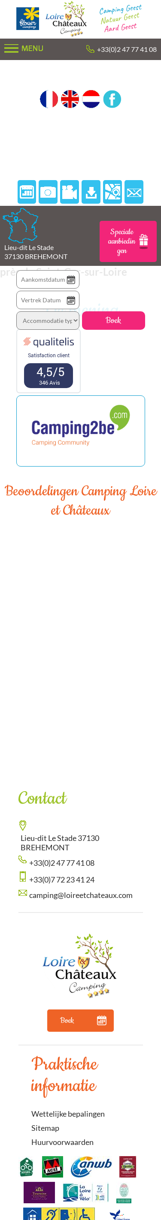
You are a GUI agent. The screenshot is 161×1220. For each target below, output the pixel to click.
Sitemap (45, 1128)
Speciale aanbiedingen (128, 241)
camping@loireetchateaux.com (81, 895)
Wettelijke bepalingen (68, 1113)
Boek (113, 320)
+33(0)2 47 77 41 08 (127, 49)
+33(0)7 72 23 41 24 (61, 879)
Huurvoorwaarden (62, 1142)
